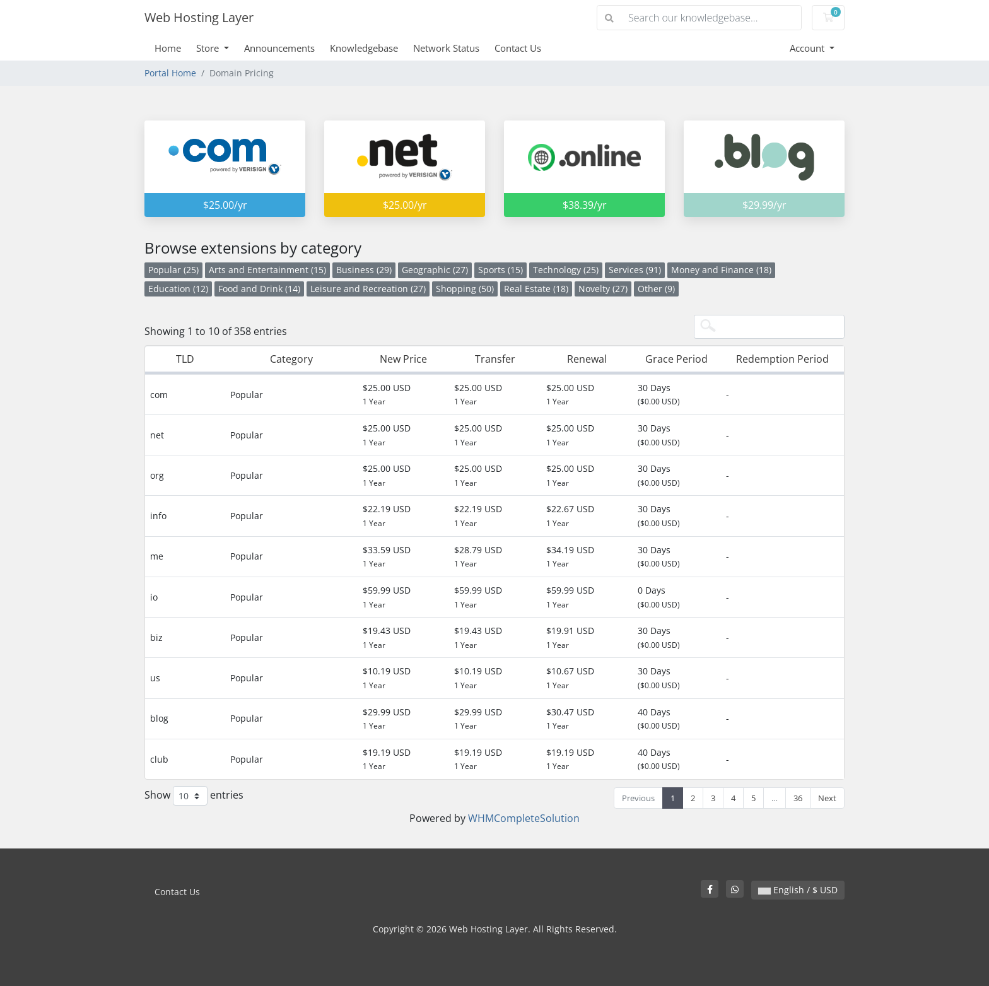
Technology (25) (566, 270)
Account (808, 48)
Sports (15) (500, 270)
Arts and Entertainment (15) (267, 270)
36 (797, 798)
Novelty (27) (603, 289)
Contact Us (517, 48)
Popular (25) (173, 270)
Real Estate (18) (536, 289)
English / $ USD (798, 890)
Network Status (446, 48)
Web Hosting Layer (199, 17)
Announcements (279, 48)
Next (827, 798)
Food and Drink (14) (259, 289)
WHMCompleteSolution (524, 818)
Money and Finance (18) (721, 270)
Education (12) (178, 289)
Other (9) (656, 289)
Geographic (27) (435, 270)
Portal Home (170, 73)
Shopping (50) (465, 289)
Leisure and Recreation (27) (368, 289)
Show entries (193, 796)
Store (208, 48)
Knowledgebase (364, 48)
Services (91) (635, 270)
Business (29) (364, 270)
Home (168, 48)
